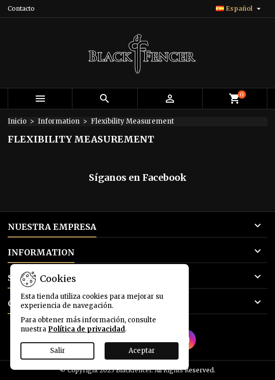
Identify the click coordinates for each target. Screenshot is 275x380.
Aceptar (142, 350)
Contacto (21, 8)
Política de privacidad (86, 329)
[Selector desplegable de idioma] (239, 8)
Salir (57, 350)
